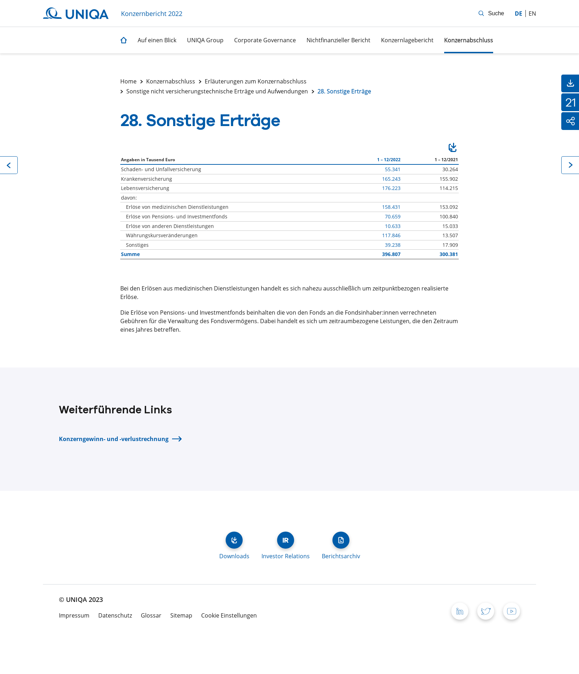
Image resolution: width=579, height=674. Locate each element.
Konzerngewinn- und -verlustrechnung (114, 439)
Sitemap (181, 615)
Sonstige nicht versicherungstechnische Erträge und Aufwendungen (217, 91)
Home (128, 81)
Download (452, 148)
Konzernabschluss (170, 81)
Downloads (234, 540)
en (532, 13)
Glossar (151, 615)
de (518, 13)
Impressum (74, 615)
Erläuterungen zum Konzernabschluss (256, 81)
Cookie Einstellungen (229, 615)
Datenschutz (115, 615)
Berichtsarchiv (340, 540)
